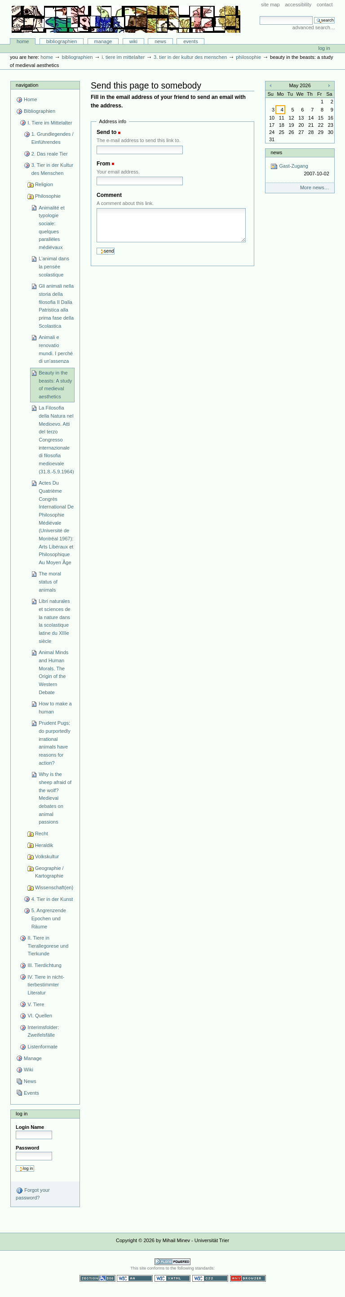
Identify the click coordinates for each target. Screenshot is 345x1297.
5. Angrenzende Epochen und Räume (48, 918)
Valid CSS (210, 1278)
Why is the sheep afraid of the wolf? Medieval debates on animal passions (55, 798)
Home (23, 41)
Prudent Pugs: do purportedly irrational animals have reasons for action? (55, 742)
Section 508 (97, 1278)
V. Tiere (35, 1004)
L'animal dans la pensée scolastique (54, 266)
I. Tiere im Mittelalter (123, 57)
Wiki (133, 41)
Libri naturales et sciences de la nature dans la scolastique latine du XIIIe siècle (55, 620)
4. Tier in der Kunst (52, 899)
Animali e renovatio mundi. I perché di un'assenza (56, 349)
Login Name (30, 1127)
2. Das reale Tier (49, 153)
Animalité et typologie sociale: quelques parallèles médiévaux (52, 227)
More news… (314, 187)
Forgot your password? (32, 1193)
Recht (41, 833)
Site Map (270, 4)
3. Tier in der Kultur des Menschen (190, 57)
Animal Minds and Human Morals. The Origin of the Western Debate (53, 672)
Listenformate (42, 1046)
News (160, 41)
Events (190, 41)
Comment (109, 195)
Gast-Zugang (299, 170)
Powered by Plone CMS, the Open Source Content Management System (172, 1261)
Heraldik (44, 845)
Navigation (27, 85)
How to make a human (55, 707)
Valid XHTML (172, 1278)
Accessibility (298, 4)
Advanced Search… (313, 27)
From (103, 163)
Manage (103, 41)
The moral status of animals (50, 581)
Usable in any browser (248, 1278)
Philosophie (248, 57)
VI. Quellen (39, 1015)
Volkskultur (47, 856)
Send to (106, 132)
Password (27, 1147)
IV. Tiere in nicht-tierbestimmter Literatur (45, 984)
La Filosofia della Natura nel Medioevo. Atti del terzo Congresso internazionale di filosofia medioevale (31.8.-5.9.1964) (56, 439)
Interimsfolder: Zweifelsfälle (43, 1031)
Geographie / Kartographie (49, 872)
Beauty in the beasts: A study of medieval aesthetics (55, 384)
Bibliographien (61, 41)
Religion (44, 184)
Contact (325, 4)
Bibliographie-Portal (126, 19)
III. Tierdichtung (44, 965)
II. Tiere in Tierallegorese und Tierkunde (47, 945)
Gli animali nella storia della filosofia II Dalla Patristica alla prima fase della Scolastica (56, 305)
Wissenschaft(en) (54, 887)
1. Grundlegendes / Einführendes (52, 138)
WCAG (135, 1278)
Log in (324, 48)
